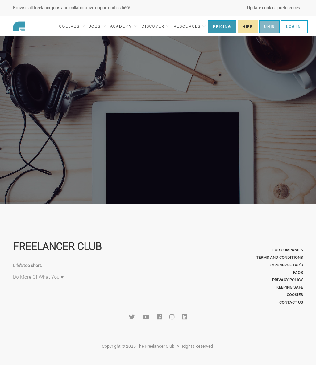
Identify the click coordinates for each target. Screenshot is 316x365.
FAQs (298, 272)
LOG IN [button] (293, 27)
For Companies (287, 250)
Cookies (295, 294)
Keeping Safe (289, 287)
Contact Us (291, 302)
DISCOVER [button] (155, 26)
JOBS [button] (97, 26)
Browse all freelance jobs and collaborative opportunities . (72, 7)
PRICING (222, 27)
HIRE (248, 27)
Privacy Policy (287, 280)
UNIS (269, 27)
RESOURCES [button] (190, 26)
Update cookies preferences (273, 7)
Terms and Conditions (279, 257)
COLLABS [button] (72, 26)
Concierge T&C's (286, 265)
